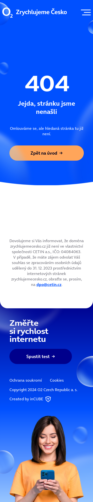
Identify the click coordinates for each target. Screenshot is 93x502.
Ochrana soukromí (25, 380)
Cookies (57, 380)
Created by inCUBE (30, 399)
